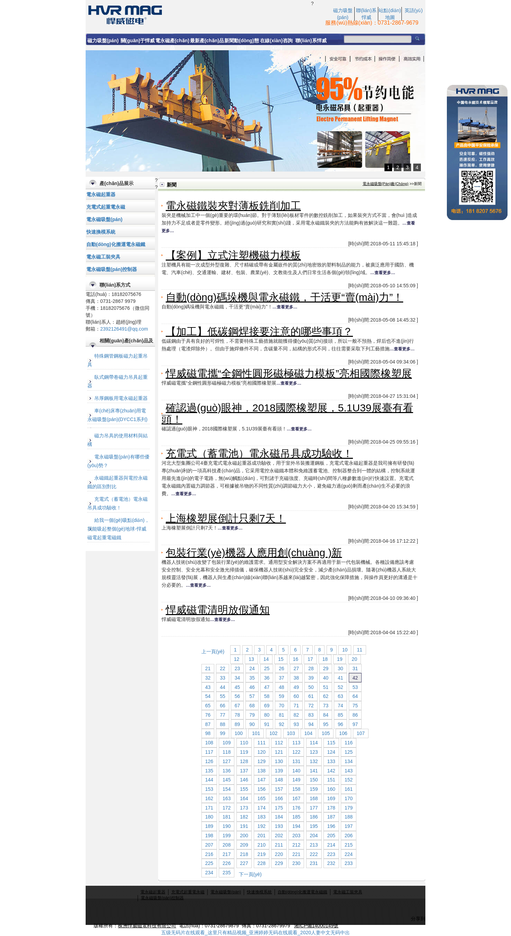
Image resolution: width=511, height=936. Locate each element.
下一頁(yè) (250, 874)
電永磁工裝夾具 (103, 257)
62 (326, 696)
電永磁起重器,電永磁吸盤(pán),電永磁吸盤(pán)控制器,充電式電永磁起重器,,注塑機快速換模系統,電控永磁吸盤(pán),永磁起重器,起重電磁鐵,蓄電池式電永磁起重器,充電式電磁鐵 (198, 14)
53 (355, 687)
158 (296, 789)
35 (252, 678)
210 (262, 845)
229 (279, 863)
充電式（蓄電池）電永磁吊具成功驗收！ (259, 453)
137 (244, 770)
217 (227, 854)
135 (209, 770)
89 (237, 724)
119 (244, 752)
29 (326, 668)
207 (209, 845)
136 (227, 770)
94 (311, 724)
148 (279, 779)
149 (296, 779)
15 (281, 659)
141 (314, 770)
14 (266, 659)
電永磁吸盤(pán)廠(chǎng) (386, 184)
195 (314, 826)
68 (252, 705)
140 (296, 770)
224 (349, 854)
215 (349, 845)
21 (208, 668)
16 (295, 659)
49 (296, 687)
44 (222, 687)
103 (291, 733)
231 (314, 863)
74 (340, 705)
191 (244, 826)
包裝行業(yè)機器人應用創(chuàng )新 (254, 552)
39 (311, 678)
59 (281, 696)
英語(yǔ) (414, 10)
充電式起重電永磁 (105, 207)
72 (311, 705)
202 (279, 835)
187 (331, 817)
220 (279, 854)
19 (340, 659)
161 (349, 789)
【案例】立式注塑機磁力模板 (233, 255)
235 (227, 872)
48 (281, 687)
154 (227, 789)
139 (279, 770)
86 (355, 715)
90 (252, 724)
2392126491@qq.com (124, 329)
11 (360, 650)
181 (227, 817)
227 (244, 863)
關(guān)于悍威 (138, 40)
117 (209, 752)
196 (331, 826)
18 (325, 659)
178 (331, 808)
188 (349, 817)
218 (244, 854)
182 (244, 817)
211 (279, 845)
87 (208, 724)
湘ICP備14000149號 (316, 925)
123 (314, 752)
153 (209, 789)
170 (349, 798)
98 (208, 733)
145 (227, 779)
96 (340, 724)
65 (208, 705)
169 (331, 798)
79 (252, 715)
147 (262, 779)
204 (314, 835)
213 (314, 845)
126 (209, 761)
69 (267, 705)
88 (222, 724)
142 (331, 770)
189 (209, 826)
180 (209, 817)
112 (279, 742)
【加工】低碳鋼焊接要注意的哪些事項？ (259, 331)
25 (267, 668)
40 (326, 678)
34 (237, 678)
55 (222, 696)
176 (296, 808)
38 (296, 678)
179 (349, 808)
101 (256, 733)
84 (326, 715)
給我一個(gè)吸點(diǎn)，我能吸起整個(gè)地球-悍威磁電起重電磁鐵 (118, 528)
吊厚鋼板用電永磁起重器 (121, 398)
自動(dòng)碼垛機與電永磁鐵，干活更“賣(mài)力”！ (284, 297)
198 (209, 835)
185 (296, 817)
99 (222, 733)
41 (340, 678)
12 (237, 659)
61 (311, 696)
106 (343, 733)
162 (209, 798)
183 (262, 817)
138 (262, 770)
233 (349, 863)
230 (296, 863)
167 (296, 798)
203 (296, 835)
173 (244, 808)
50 (311, 687)
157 (279, 789)
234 (209, 872)
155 (244, 789)
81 (281, 715)
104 (308, 733)
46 (252, 687)
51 (326, 687)
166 (279, 798)
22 (222, 668)
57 (252, 696)
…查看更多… (382, 272)
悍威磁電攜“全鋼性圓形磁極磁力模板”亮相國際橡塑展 (289, 373)
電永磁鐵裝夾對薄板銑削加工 (233, 205)
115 (331, 742)
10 (345, 650)
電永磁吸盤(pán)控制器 (111, 269)
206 (349, 835)
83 (311, 715)
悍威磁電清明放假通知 (218, 609)
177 (314, 808)
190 (227, 826)
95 (326, 724)
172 (227, 808)
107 (361, 733)
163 (227, 798)
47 (267, 687)
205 (331, 835)
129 (262, 761)
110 (244, 742)
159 (314, 789)
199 (227, 835)
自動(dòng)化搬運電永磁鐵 (115, 244)
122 (296, 752)
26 (281, 668)
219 (262, 854)
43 (208, 687)
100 (239, 733)
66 (222, 705)
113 (296, 742)
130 (279, 761)
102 (273, 733)
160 (331, 789)
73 (326, 705)
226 (227, 863)
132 (314, 761)
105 (326, 733)
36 (267, 678)
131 (296, 761)
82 (296, 715)
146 (244, 779)
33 (222, 678)
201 (262, 835)
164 (244, 798)
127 (227, 761)
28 (311, 668)
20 (354, 659)
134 (349, 761)
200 (244, 835)
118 (227, 752)
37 (281, 678)
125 (349, 752)
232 (331, 863)
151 (331, 779)
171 (209, 808)
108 (209, 742)
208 (227, 845)
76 (208, 715)
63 (340, 696)
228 (262, 863)
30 (340, 668)
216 (209, 854)
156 (262, 789)
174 (262, 808)
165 (262, 798)
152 (349, 779)
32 (208, 678)
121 (279, 752)
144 (209, 779)
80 (267, 715)
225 (209, 863)
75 (355, 705)
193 (279, 826)
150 (314, 779)
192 (262, 826)
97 (355, 724)
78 (237, 715)
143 (349, 770)
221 (296, 854)
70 (281, 705)
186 (314, 817)
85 (340, 715)
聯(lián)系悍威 (310, 40)
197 (349, 826)
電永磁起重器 (100, 194)
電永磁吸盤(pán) (104, 219)
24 (252, 668)
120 (262, 752)
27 (296, 668)
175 (279, 808)
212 (296, 845)
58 (267, 696)
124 (331, 752)
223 (331, 854)
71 (296, 705)
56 (237, 696)
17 (310, 659)
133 (331, 761)
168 (314, 798)
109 (227, 742)
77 (222, 715)
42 (355, 678)
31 (355, 668)
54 (208, 696)
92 (281, 724)
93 (296, 724)
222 (314, 854)
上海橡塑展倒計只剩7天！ (226, 518)
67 (237, 705)
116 (349, 742)
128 (244, 761)
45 (237, 687)
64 (355, 696)
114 (314, 742)
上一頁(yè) (212, 651)
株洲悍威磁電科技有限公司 (147, 925)
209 (244, 845)
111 (262, 742)
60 (296, 696)
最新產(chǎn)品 (207, 40)
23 (237, 668)
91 (267, 724)
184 (279, 817)
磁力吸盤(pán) (103, 40)
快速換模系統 (100, 232)
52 (340, 687)
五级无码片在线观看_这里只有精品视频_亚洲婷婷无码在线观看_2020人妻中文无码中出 (255, 932)
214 (331, 845)
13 (251, 659)
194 (296, 826)
